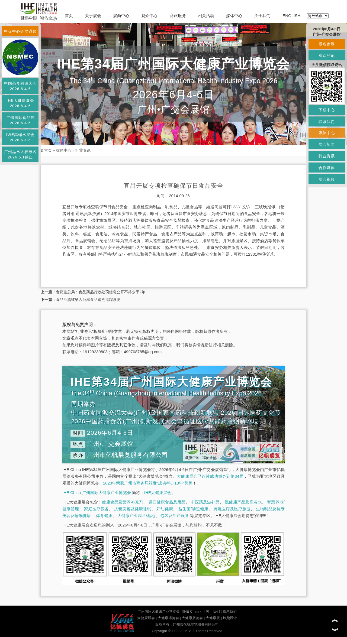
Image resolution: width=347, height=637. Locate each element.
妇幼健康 (164, 508)
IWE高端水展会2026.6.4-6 (20, 137)
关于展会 (93, 15)
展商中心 (121, 15)
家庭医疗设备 (96, 508)
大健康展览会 (192, 618)
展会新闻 (327, 144)
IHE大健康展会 (157, 492)
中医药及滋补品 (205, 502)
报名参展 (327, 44)
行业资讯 (83, 150)
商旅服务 (178, 15)
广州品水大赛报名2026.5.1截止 (20, 154)
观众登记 (327, 55)
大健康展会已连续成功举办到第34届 (210, 476)
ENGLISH (291, 15)
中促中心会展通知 (20, 31)
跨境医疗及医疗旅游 (232, 508)
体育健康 (104, 515)
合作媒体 (327, 167)
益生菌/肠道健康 (193, 508)
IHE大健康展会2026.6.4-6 (20, 103)
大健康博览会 (168, 618)
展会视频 (327, 179)
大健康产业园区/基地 (136, 515)
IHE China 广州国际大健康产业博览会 (96, 492)
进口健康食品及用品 (167, 502)
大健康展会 (146, 618)
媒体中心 (234, 15)
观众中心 (149, 15)
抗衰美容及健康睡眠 (132, 508)
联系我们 (230, 611)
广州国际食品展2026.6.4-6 (20, 120)
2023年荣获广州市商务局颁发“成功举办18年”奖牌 (147, 483)
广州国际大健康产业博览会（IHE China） (170, 611)
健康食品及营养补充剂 (122, 502)
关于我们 (262, 15)
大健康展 (213, 618)
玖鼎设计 (230, 618)
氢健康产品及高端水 (243, 502)
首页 (69, 15)
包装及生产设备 (174, 515)
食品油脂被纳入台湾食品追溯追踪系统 (88, 299)
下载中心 (327, 110)
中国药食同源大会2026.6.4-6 (20, 86)
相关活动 (206, 15)
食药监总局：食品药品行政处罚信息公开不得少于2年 (100, 292)
